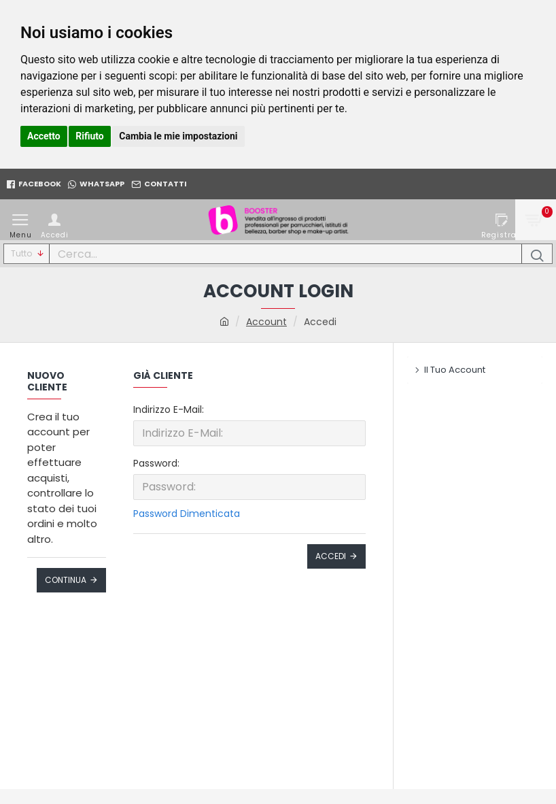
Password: (156, 463)
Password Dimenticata (186, 513)
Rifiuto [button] (89, 136)
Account (266, 322)
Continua (65, 580)
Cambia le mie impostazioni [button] (178, 136)
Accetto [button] (43, 136)
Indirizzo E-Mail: (168, 409)
